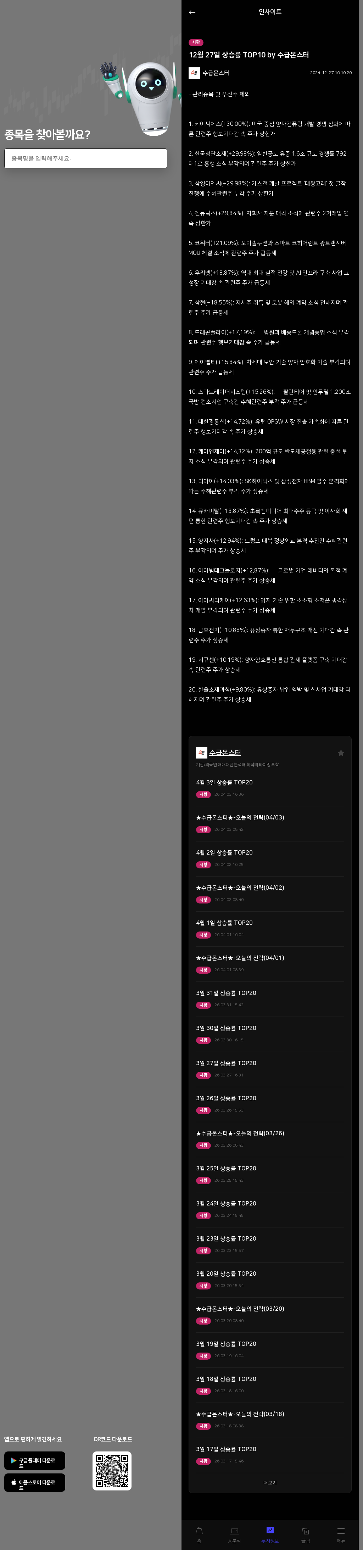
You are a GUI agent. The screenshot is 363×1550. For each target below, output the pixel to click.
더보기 (270, 1483)
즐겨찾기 (341, 753)
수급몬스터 (225, 753)
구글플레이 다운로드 (37, 1463)
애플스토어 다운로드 (37, 1485)
